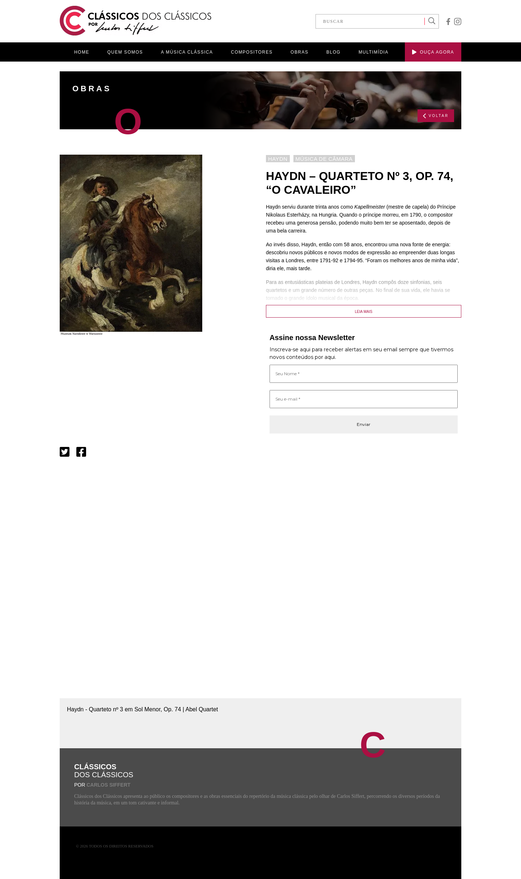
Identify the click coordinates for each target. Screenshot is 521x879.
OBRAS (299, 52)
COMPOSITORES (251, 52)
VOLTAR (436, 116)
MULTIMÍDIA (374, 52)
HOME (81, 52)
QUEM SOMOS (125, 52)
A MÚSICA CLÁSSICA (187, 52)
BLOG (333, 52)
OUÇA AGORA (433, 52)
